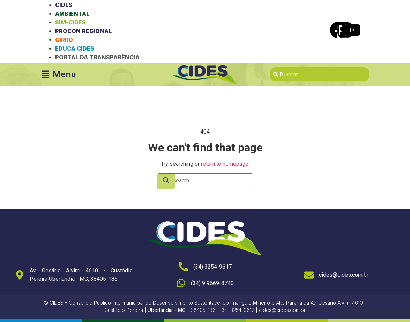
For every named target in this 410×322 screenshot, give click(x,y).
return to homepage (224, 163)
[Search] (166, 181)
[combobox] (319, 74)
